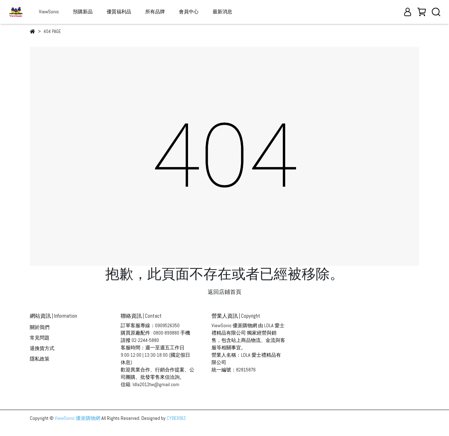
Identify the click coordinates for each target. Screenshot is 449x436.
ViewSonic (49, 11)
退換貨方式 (42, 348)
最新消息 (222, 11)
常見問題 (39, 338)
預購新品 (83, 11)
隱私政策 (39, 359)
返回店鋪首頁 (224, 292)
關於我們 (39, 327)
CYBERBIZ (176, 418)
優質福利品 (119, 11)
